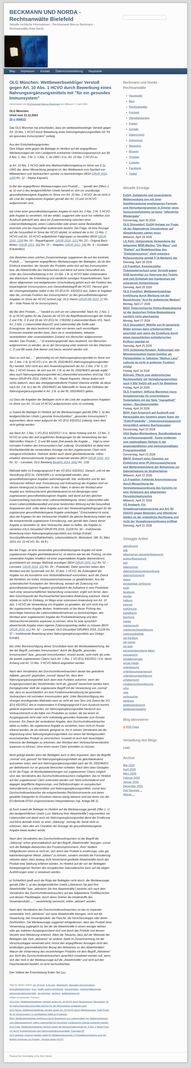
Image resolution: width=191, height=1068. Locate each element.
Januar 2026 (131, 782)
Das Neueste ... (132, 790)
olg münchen (43, 993)
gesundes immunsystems (82, 985)
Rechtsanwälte (138, 106)
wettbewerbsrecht (70, 993)
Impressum (28, 71)
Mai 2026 (129, 765)
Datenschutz (137, 134)
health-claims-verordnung (50, 989)
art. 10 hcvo (39, 985)
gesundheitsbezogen (19, 989)
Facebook (135, 168)
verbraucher (130, 696)
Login (126, 747)
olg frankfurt (130, 638)
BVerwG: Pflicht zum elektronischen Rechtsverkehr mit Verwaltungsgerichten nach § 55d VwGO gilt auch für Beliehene (150, 379)
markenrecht (131, 625)
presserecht (130, 654)
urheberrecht (131, 679)
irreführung (130, 608)
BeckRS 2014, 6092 (65, 462)
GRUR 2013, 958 (29, 244)
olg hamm (129, 642)
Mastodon (135, 145)
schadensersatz (133, 659)
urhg (126, 688)
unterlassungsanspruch (137, 671)
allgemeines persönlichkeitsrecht (143, 554)
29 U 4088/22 (17, 119)
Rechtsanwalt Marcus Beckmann (43, 104)
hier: (63, 972)
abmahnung (130, 546)
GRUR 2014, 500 (33, 566)
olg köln (128, 646)
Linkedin (134, 162)
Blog (12, 71)
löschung (128, 617)
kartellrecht (130, 613)
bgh (125, 562)
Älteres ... (129, 794)
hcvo (34, 989)
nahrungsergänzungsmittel (22, 993)
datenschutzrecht (133, 575)
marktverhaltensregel (90, 989)
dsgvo (127, 579)
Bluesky (134, 151)
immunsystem (72, 989)
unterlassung (131, 667)
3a (103, 165)
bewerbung (62, 985)
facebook (128, 592)
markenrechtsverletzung (138, 629)
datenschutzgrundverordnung (141, 571)
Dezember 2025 (133, 786)
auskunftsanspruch (134, 558)
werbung (56, 993)
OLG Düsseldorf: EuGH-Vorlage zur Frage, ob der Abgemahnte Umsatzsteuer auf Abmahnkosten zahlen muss (151, 228)
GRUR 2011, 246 (76, 244)
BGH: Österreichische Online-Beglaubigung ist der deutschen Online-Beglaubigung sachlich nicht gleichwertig (152, 312)
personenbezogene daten (139, 650)
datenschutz (130, 567)
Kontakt (45, 71)
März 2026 (129, 773)
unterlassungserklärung (137, 675)
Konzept (134, 112)
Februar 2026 (131, 777)
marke (127, 621)
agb (125, 550)
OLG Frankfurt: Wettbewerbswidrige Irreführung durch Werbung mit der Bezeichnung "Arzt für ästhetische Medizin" (152, 295)
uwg (125, 692)
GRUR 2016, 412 (98, 458)
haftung (127, 600)
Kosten (133, 123)
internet (127, 604)
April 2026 (129, 769)
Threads (134, 157)
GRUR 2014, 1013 (66, 240)
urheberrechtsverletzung (138, 684)
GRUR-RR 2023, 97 (91, 299)
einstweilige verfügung (137, 583)
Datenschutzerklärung (69, 71)
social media (131, 663)
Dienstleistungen (139, 118)
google (127, 596)
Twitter (133, 173)
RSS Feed (132, 726)
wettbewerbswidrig (134, 709)
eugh (126, 587)
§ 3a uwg (50, 985)
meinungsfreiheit (133, 633)
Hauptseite (95, 71)
